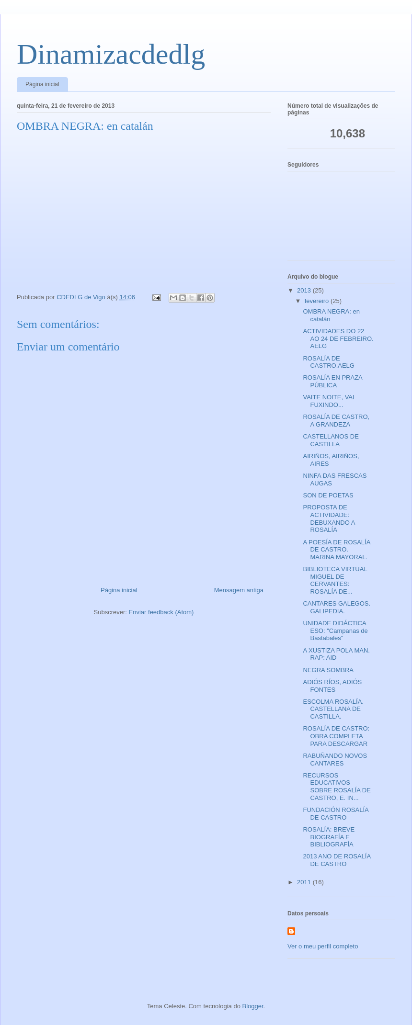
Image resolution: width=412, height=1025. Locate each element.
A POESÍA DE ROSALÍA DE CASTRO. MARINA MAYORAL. (336, 550)
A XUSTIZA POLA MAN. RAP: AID (336, 654)
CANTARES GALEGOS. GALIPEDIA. (336, 607)
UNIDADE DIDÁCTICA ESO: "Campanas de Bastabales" (335, 631)
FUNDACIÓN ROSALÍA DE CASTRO (335, 813)
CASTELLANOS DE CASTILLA (330, 440)
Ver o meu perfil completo (322, 946)
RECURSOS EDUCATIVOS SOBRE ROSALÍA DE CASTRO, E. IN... (336, 786)
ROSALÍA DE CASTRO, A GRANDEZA (336, 420)
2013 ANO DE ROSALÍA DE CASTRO (336, 860)
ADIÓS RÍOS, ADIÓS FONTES (332, 685)
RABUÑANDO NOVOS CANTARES (335, 759)
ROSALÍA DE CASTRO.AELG (328, 362)
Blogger (252, 1006)
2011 (305, 882)
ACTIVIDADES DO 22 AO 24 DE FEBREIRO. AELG (338, 338)
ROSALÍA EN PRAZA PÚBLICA (332, 381)
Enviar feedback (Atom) (161, 612)
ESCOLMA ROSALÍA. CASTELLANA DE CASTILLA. (333, 709)
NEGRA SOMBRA (328, 670)
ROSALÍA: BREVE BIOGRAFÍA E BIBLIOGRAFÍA (329, 837)
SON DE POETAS (328, 495)
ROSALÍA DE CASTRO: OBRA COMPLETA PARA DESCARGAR (336, 736)
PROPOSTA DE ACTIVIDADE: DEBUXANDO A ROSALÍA (329, 518)
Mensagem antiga (238, 590)
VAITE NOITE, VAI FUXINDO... (328, 401)
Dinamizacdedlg (111, 54)
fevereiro (318, 300)
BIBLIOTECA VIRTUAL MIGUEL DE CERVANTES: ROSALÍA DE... (335, 580)
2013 (305, 290)
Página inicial (42, 84)
